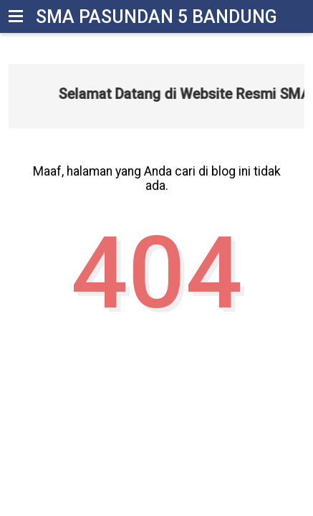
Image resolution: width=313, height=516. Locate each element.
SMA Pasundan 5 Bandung (156, 16)
